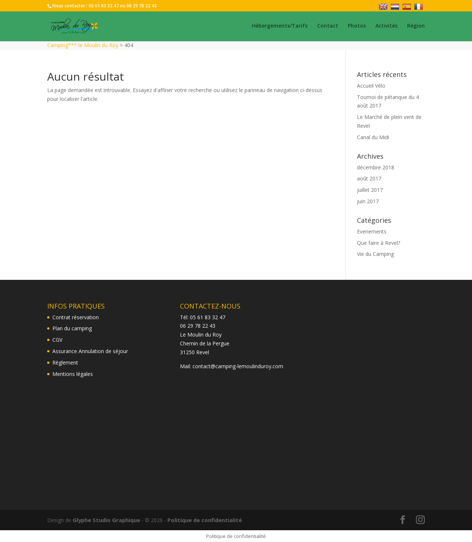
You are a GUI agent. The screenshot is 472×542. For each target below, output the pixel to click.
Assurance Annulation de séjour (90, 351)
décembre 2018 (375, 167)
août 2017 (369, 178)
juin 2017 (368, 201)
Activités (386, 27)
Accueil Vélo (371, 85)
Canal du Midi (373, 137)
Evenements (371, 231)
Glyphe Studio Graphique (105, 519)
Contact (327, 27)
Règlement (65, 362)
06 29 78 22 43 (141, 6)
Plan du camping (72, 328)
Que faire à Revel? (378, 242)
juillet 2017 (370, 189)
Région (416, 27)
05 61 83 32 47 (103, 6)
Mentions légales (72, 373)
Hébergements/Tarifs (280, 27)
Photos (357, 27)
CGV (57, 339)
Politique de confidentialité (201, 519)
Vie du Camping (375, 253)
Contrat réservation (75, 317)
